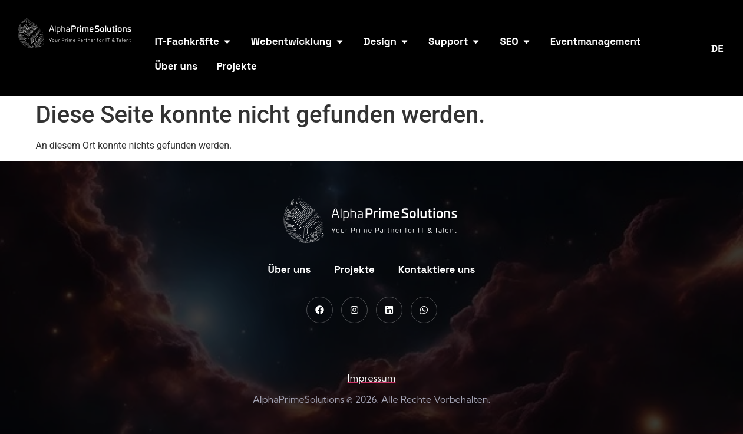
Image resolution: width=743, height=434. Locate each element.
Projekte (354, 269)
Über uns (289, 269)
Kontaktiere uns (436, 269)
